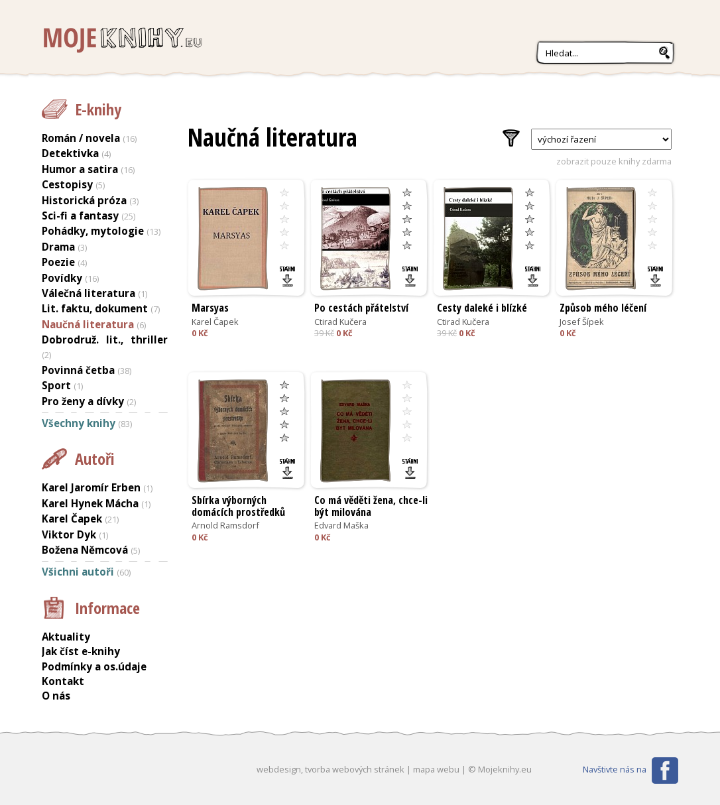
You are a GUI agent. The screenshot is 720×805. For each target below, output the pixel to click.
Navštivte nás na (614, 769)
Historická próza (84, 200)
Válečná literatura (88, 293)
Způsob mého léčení (603, 307)
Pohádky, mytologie (93, 230)
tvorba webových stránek (354, 769)
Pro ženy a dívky (83, 401)
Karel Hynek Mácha (90, 503)
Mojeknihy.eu (121, 41)
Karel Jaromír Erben (91, 487)
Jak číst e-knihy (81, 651)
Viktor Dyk (69, 534)
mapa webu (436, 769)
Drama (58, 246)
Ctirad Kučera (340, 322)
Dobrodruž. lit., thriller (105, 339)
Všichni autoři (78, 571)
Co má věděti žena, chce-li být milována (371, 506)
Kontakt (63, 681)
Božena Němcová (85, 549)
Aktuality (66, 636)
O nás (56, 695)
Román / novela (81, 138)
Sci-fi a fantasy (80, 215)
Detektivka (70, 153)
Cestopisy (67, 184)
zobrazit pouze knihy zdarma (614, 161)
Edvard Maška (341, 525)
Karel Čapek (215, 322)
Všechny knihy (78, 423)
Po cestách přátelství (361, 307)
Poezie (58, 262)
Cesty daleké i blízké (482, 307)
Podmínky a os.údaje (94, 666)
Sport (56, 385)
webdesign (279, 769)
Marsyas (210, 307)
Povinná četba (78, 370)
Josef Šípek (582, 322)
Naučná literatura (88, 324)
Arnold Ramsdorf (225, 525)
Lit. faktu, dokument (95, 308)
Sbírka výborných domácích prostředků (238, 506)
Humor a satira (80, 169)
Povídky (62, 277)
